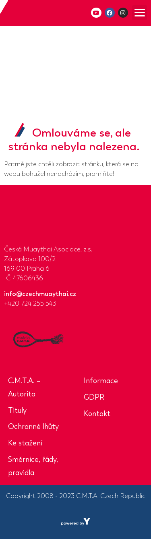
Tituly (17, 410)
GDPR (94, 397)
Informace (101, 380)
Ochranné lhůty (33, 426)
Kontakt (97, 413)
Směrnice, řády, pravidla (33, 466)
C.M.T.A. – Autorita (24, 387)
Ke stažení (25, 443)
